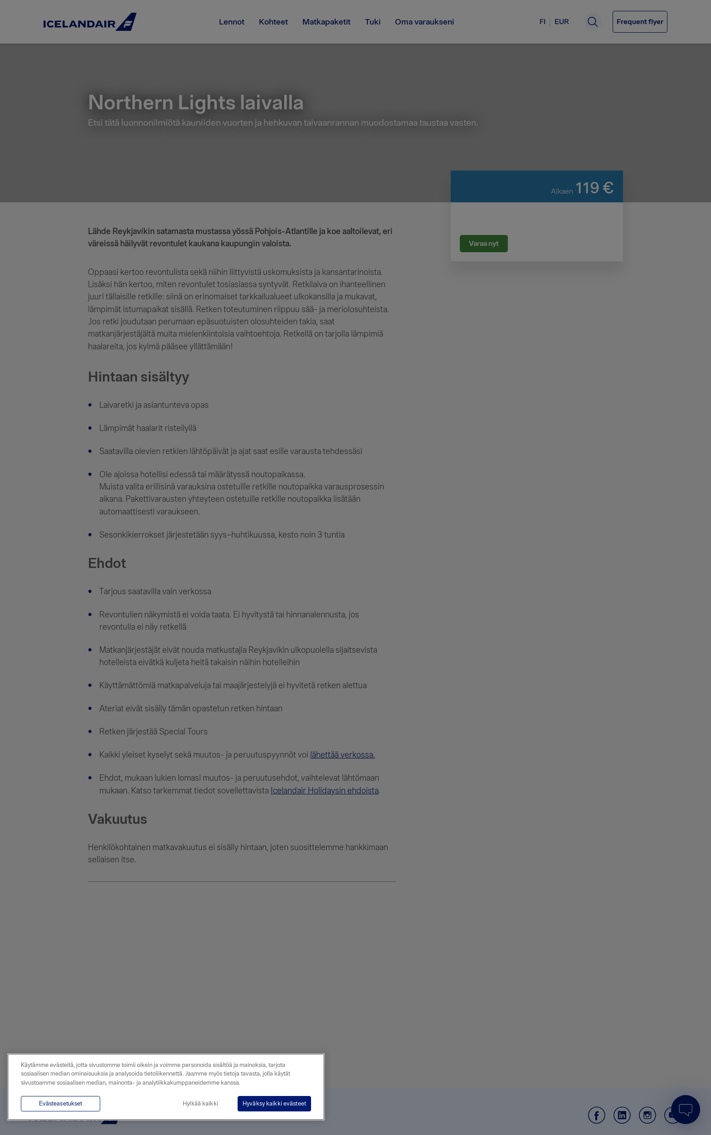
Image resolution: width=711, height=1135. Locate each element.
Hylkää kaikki (200, 1103)
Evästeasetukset (61, 1103)
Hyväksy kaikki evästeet (274, 1103)
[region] (166, 1086)
